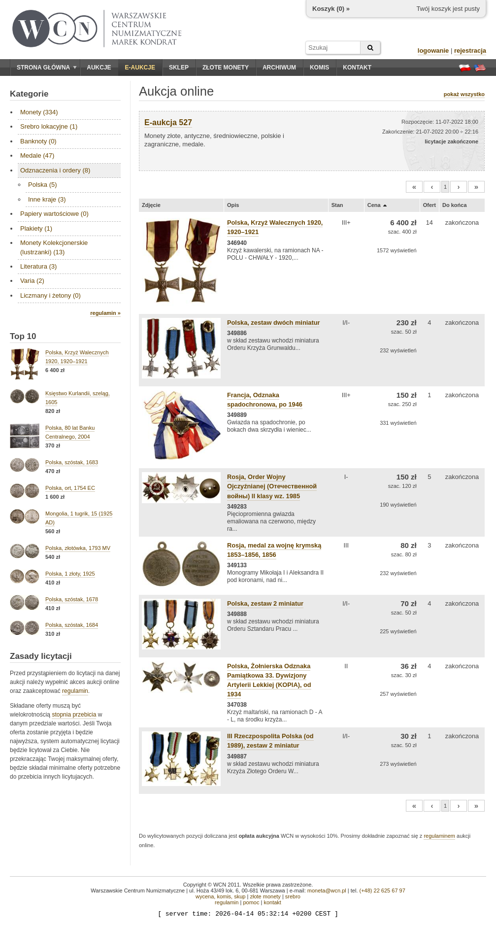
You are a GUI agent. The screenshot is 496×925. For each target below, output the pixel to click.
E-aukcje (140, 67)
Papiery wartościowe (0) (54, 213)
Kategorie (29, 94)
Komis (319, 67)
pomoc (251, 902)
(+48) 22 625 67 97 (382, 890)
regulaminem (439, 836)
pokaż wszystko (464, 94)
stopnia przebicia (74, 714)
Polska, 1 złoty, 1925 (70, 574)
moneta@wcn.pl (326, 890)
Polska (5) (42, 184)
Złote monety (225, 67)
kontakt (272, 902)
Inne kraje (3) (47, 199)
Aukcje (99, 67)
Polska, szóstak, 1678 (71, 599)
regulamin (75, 690)
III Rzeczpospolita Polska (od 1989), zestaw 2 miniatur (270, 740)
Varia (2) (32, 280)
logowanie (433, 50)
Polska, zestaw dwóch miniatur (273, 322)
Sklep (179, 67)
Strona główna (47, 67)
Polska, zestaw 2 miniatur (265, 603)
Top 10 (23, 336)
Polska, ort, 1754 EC (70, 488)
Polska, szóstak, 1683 (71, 462)
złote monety (265, 896)
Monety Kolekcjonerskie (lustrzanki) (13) (54, 247)
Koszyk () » (331, 8)
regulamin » (105, 313)
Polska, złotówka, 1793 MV (77, 548)
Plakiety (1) (36, 228)
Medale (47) (37, 155)
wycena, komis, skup (220, 896)
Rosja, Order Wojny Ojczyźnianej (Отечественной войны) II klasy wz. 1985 (272, 486)
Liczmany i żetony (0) (50, 295)
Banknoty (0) (38, 141)
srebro (292, 896)
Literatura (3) (38, 266)
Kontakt (357, 67)
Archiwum (279, 67)
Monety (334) (39, 112)
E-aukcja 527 (168, 122)
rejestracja (470, 50)
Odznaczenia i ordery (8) (55, 170)
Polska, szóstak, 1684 (71, 625)
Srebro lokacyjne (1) (48, 126)
